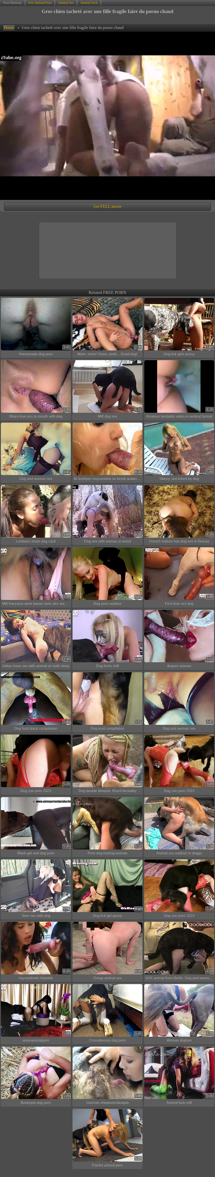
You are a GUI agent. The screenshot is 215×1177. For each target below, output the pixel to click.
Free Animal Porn (39, 3)
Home (9, 27)
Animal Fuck (89, 3)
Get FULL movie (107, 206)
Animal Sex (65, 3)
